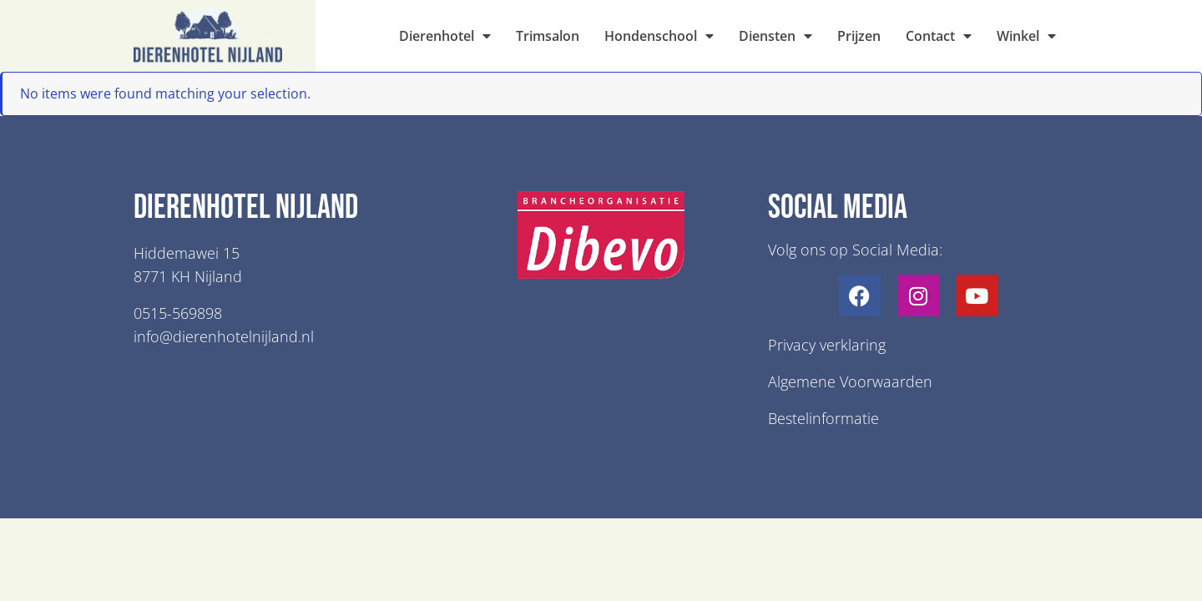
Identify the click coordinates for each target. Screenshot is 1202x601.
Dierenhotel (445, 36)
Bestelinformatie (823, 418)
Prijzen (859, 36)
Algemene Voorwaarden (850, 381)
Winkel (1026, 36)
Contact (939, 36)
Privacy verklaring (827, 345)
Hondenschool (659, 36)
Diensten (775, 36)
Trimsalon (547, 36)
